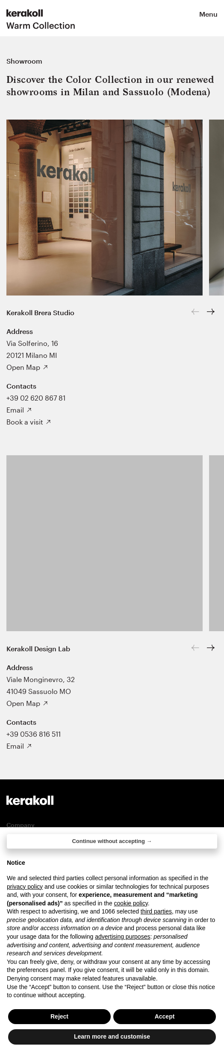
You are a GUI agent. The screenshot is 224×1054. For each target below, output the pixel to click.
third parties (156, 911)
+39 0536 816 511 (33, 734)
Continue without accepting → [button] (112, 841)
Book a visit (24, 422)
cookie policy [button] (131, 903)
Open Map (23, 367)
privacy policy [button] (25, 886)
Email (15, 410)
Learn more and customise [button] (112, 1037)
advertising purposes (122, 936)
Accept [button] (165, 1016)
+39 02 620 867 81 (35, 398)
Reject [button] (59, 1016)
